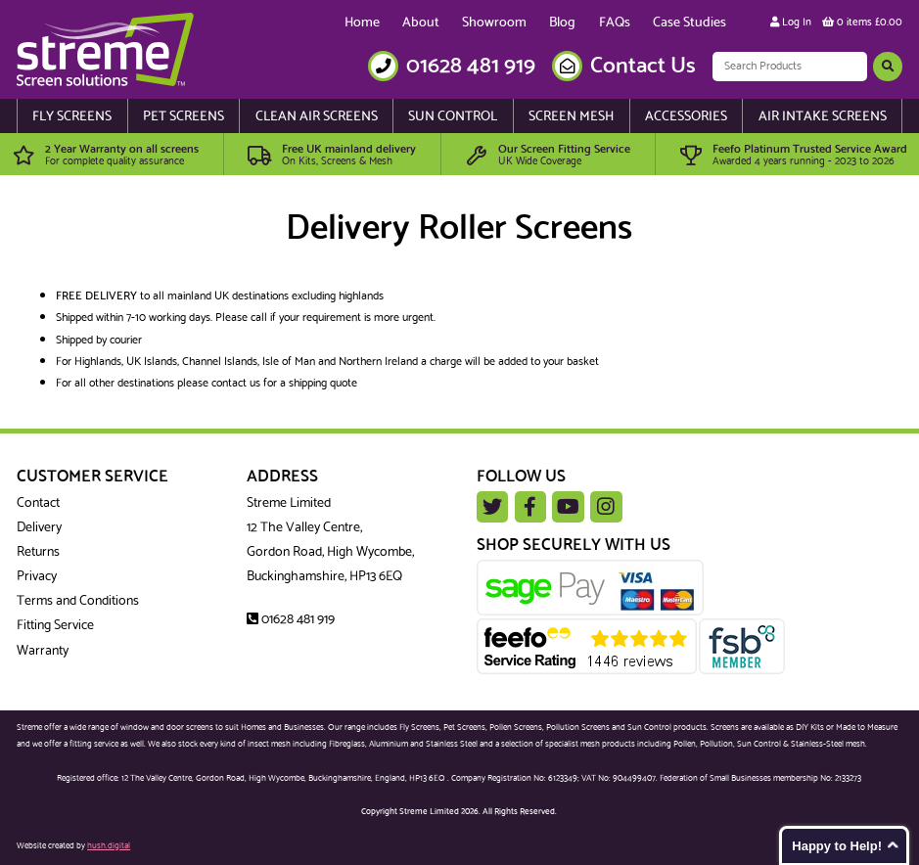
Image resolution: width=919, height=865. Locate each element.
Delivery (39, 528)
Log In (790, 22)
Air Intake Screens (822, 117)
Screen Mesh (571, 117)
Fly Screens (72, 117)
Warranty (43, 651)
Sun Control (452, 117)
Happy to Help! (837, 846)
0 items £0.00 (862, 22)
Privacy (37, 577)
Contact (38, 503)
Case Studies (689, 23)
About (420, 23)
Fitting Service (55, 626)
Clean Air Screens (316, 117)
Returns (38, 552)
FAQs (614, 23)
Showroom (494, 23)
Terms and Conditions (78, 601)
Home (362, 23)
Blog (562, 23)
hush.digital (108, 846)
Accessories (686, 117)
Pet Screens (183, 117)
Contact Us (643, 66)
